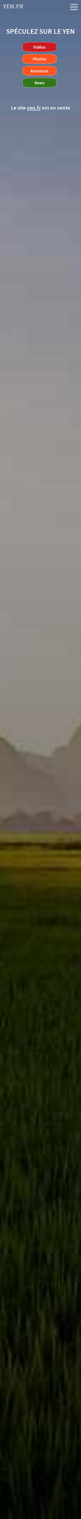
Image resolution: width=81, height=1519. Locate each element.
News (39, 82)
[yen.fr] (74, 7)
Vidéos (39, 47)
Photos (39, 59)
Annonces (39, 70)
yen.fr (13, 6)
